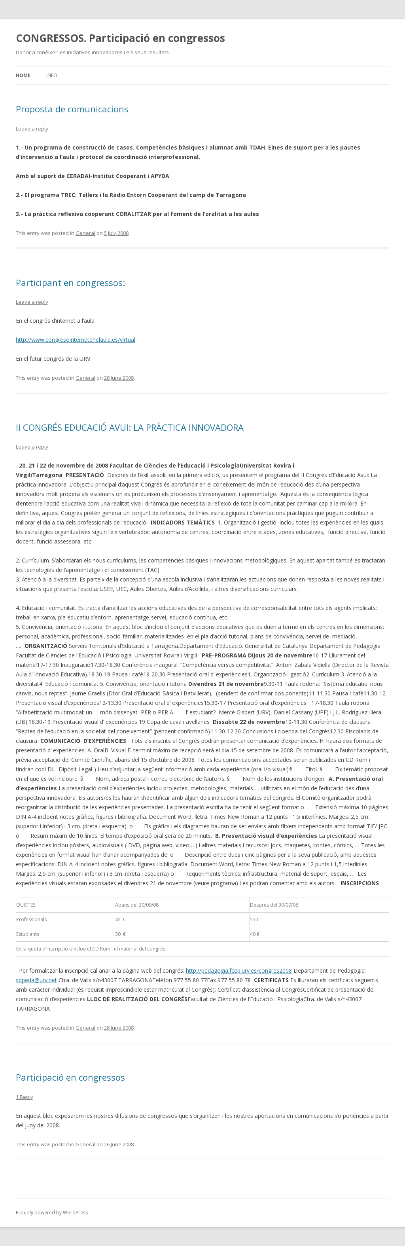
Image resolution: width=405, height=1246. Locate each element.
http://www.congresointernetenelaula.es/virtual (75, 339)
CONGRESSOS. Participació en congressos (120, 38)
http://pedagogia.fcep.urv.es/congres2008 (239, 970)
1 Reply (24, 1096)
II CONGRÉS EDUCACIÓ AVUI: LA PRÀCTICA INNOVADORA (130, 427)
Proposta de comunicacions (72, 109)
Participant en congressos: (70, 282)
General (85, 233)
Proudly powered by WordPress (52, 1212)
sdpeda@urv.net (36, 980)
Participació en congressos (70, 1077)
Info (51, 75)
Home (23, 75)
